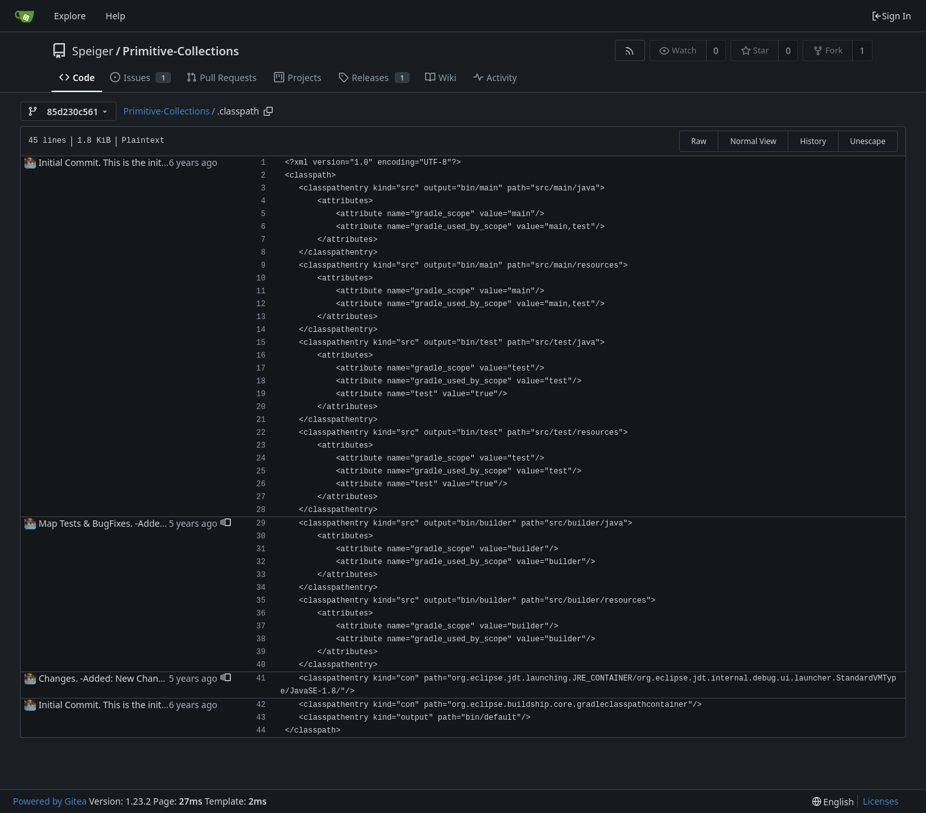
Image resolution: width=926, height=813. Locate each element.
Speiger (92, 50)
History (813, 141)
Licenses (881, 801)
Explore (70, 16)
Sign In (891, 16)
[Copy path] (268, 111)
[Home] (24, 16)
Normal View (753, 141)
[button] (226, 523)
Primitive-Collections (181, 50)
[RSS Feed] (630, 50)
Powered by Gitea (50, 801)
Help (115, 16)
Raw (699, 141)
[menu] (833, 802)
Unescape (867, 141)
